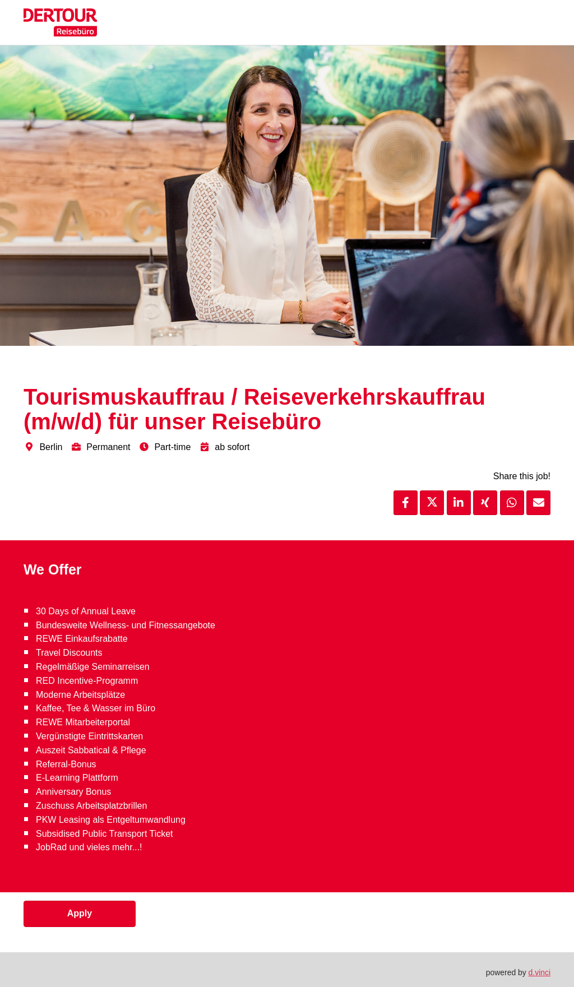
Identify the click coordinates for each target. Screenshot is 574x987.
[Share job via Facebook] (406, 502)
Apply (79, 913)
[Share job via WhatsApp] (512, 502)
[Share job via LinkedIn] (459, 502)
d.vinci (539, 972)
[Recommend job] (538, 502)
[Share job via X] (432, 502)
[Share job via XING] (485, 502)
